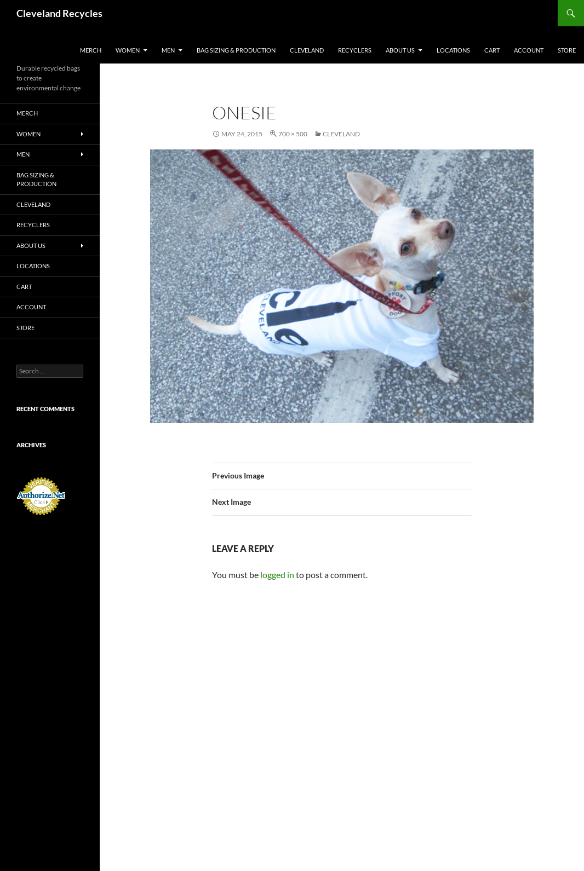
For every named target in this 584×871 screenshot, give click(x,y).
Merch (90, 50)
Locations (453, 50)
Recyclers (354, 50)
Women (128, 50)
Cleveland (307, 50)
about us (400, 50)
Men (168, 50)
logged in (277, 574)
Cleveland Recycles (59, 13)
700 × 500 (292, 134)
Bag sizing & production (236, 50)
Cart (492, 50)
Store (567, 50)
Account (528, 50)
